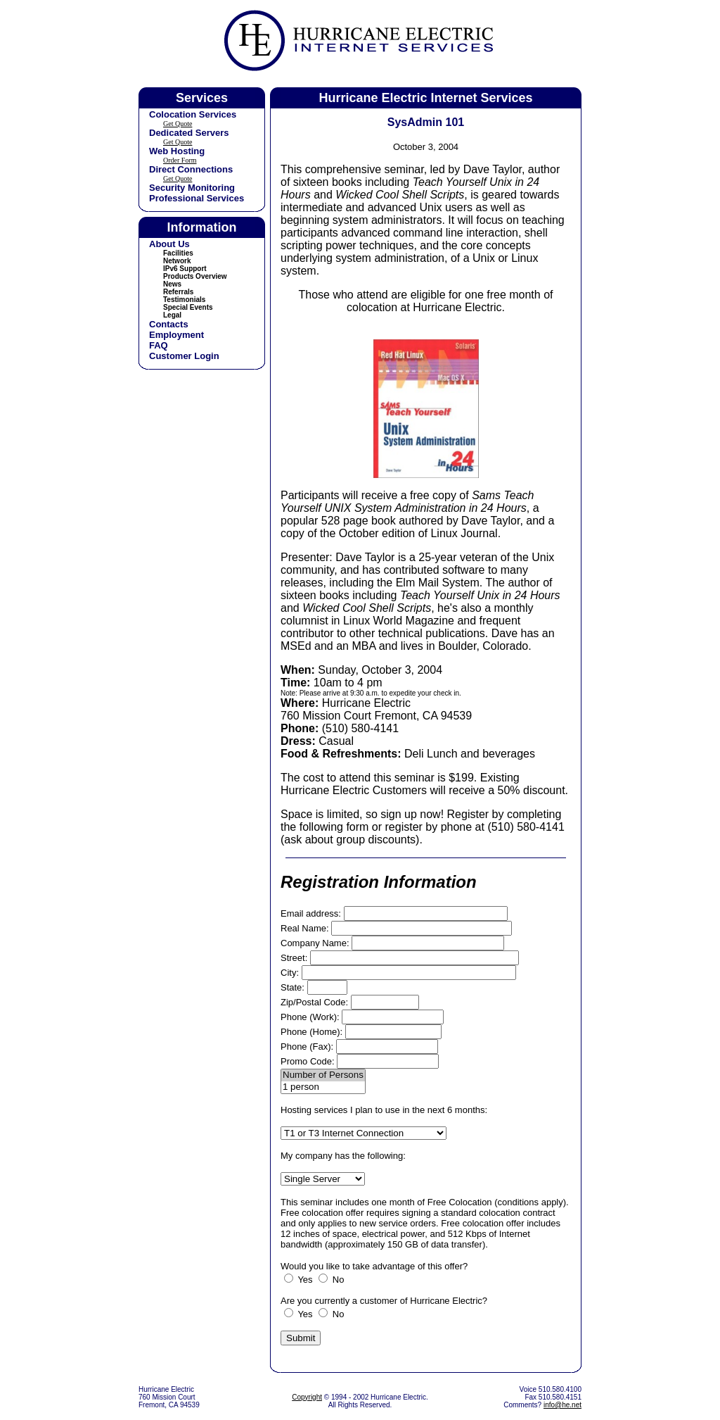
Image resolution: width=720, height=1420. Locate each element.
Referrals (178, 292)
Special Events (188, 307)
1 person (323, 1087)
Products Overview (195, 276)
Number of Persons (323, 1075)
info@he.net (562, 1405)
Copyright (307, 1397)
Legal (172, 315)
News (172, 284)
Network (177, 261)
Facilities (178, 253)
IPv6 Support (185, 268)
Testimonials (184, 299)
